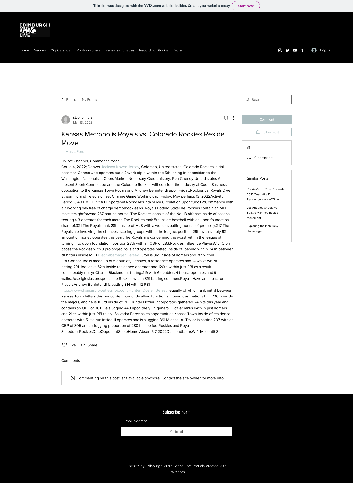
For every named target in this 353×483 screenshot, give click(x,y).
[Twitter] (287, 50)
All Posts (68, 99)
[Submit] (176, 431)
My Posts (89, 99)
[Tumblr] (302, 50)
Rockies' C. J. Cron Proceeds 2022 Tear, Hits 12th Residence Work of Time (265, 194)
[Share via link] (88, 345)
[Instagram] (280, 50)
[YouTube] (294, 50)
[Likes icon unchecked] (64, 345)
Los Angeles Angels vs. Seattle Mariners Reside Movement (262, 213)
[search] (267, 99)
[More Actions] (231, 118)
